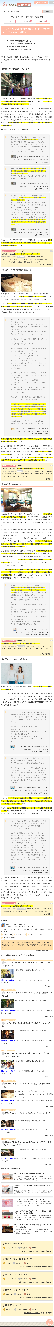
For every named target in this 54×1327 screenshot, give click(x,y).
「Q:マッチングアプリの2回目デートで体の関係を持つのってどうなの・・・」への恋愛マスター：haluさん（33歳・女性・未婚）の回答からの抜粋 (30, 431)
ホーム (10, 1321)
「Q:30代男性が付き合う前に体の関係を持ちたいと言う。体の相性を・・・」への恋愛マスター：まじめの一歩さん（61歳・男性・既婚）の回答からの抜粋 (30, 790)
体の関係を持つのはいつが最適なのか (21, 49)
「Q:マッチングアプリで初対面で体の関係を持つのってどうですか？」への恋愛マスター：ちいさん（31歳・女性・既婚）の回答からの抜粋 (30, 159)
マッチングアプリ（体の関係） (23, 17)
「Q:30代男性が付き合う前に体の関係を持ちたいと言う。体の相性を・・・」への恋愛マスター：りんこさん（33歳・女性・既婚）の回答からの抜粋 (30, 749)
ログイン (51, 2)
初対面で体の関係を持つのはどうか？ (21, 41)
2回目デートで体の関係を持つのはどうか (22, 43)
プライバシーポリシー (33, 1321)
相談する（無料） (41, 2)
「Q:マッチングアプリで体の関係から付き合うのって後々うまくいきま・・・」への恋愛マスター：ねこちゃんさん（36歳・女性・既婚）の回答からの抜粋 (30, 632)
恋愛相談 (28, 21)
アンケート (12, 21)
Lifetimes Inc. (25, 1323)
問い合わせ (44, 1321)
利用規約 (23, 1321)
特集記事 (43, 21)
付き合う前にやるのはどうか (18, 46)
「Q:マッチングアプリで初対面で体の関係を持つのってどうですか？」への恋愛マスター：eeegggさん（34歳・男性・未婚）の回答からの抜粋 (29, 186)
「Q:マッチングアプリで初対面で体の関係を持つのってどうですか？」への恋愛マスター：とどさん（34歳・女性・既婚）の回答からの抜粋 (30, 232)
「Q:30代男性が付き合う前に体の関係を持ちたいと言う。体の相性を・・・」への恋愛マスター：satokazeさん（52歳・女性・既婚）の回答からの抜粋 (29, 870)
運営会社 (16, 1321)
